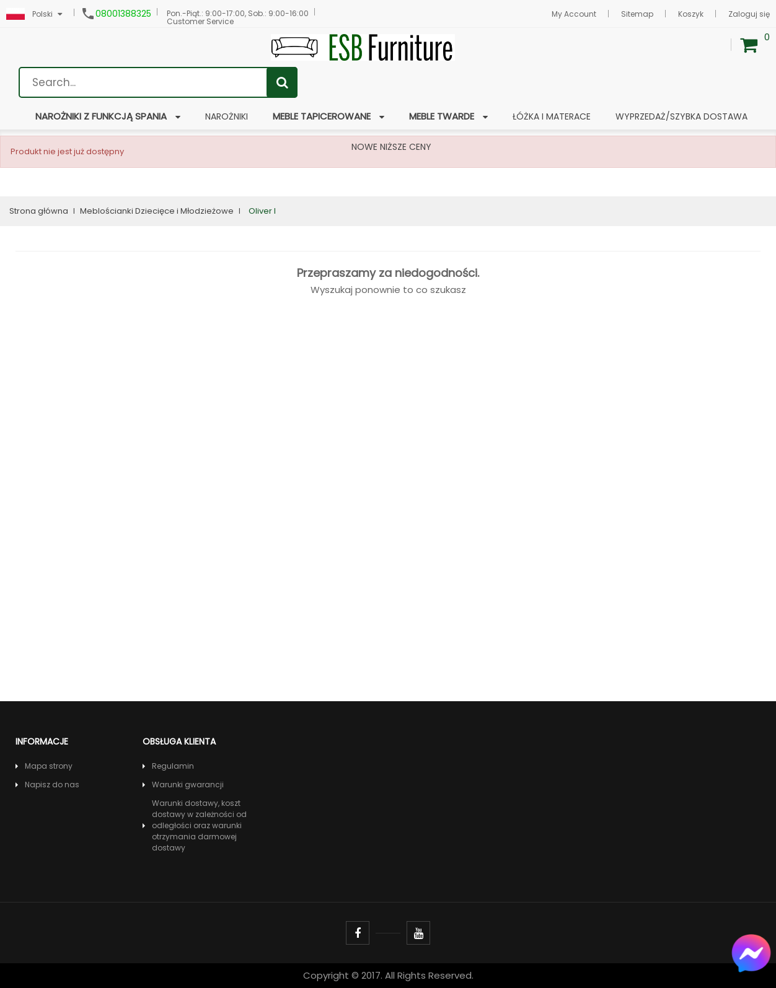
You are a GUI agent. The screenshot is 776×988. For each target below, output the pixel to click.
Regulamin (173, 766)
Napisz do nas (52, 784)
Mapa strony (49, 766)
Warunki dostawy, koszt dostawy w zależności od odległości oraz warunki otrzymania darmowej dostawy (199, 825)
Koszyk (690, 14)
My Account (574, 14)
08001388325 (123, 13)
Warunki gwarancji (188, 784)
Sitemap (637, 14)
